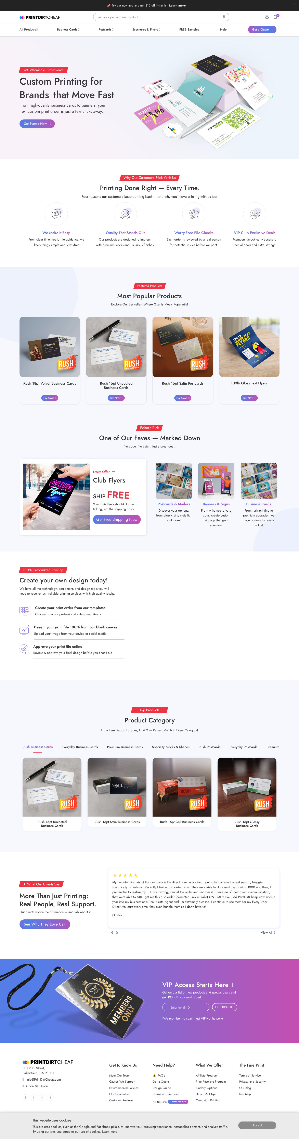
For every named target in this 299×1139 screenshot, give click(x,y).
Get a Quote (161, 1081)
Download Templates (166, 1094)
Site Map (245, 1094)
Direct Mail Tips (206, 1094)
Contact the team (178, 1101)
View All (268, 932)
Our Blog (245, 1088)
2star (122, 875)
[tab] (38, 747)
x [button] (294, 3)
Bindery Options (206, 1088)
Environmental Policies (123, 1088)
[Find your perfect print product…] (161, 17)
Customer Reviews (121, 1100)
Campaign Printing (208, 1100)
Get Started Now (38, 123)
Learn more (177, 5)
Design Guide (162, 1088)
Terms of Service (250, 1075)
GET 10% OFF (224, 1007)
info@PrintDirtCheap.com (42, 1079)
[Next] (117, 933)
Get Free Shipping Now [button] (117, 519)
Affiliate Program (207, 1075)
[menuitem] (29, 29)
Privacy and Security (252, 1081)
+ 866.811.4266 (35, 1086)
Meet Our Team (119, 1075)
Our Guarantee (119, 1094)
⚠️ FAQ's (159, 1075)
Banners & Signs (216, 504)
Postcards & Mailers (174, 504)
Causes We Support (122, 1081)
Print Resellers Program (211, 1081)
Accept (257, 1125)
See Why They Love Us (45, 924)
